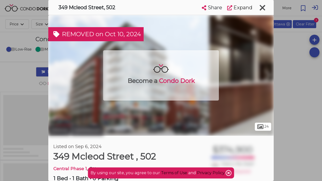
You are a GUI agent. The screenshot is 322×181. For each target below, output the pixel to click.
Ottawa (59, 130)
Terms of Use (174, 172)
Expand (239, 8)
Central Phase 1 (70, 168)
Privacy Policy (211, 172)
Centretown (87, 130)
